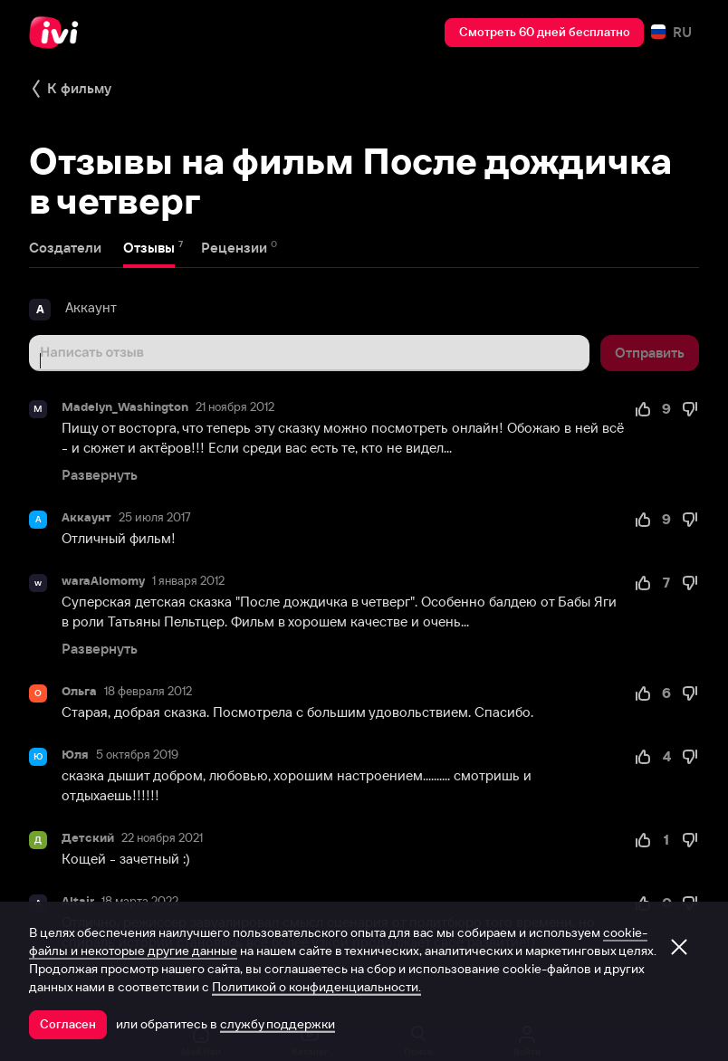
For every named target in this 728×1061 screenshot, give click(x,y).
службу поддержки (277, 1024)
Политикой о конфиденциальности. (316, 987)
